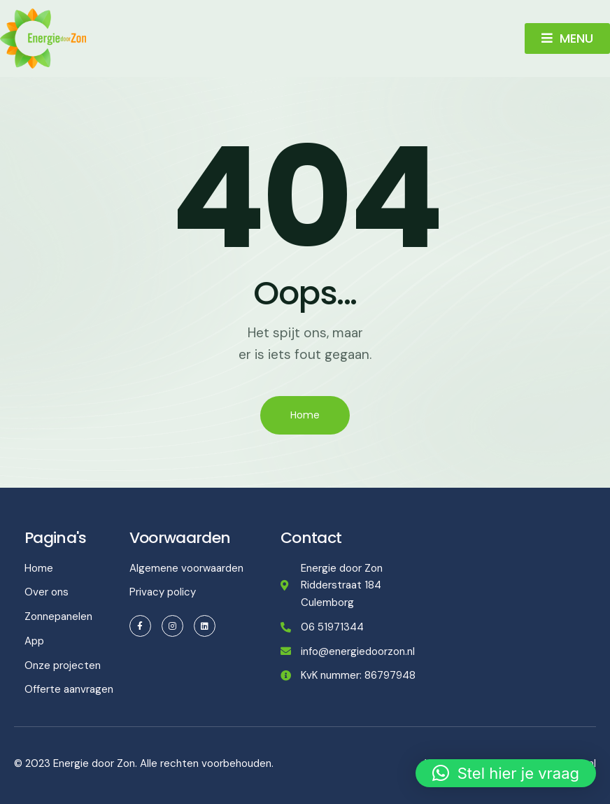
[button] (506, 773)
